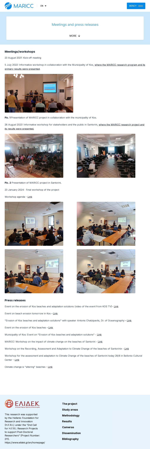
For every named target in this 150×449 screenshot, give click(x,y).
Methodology (71, 415)
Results (67, 421)
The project (69, 403)
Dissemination (71, 433)
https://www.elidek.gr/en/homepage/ (25, 442)
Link (30, 196)
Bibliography (70, 438)
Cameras (68, 427)
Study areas (70, 409)
